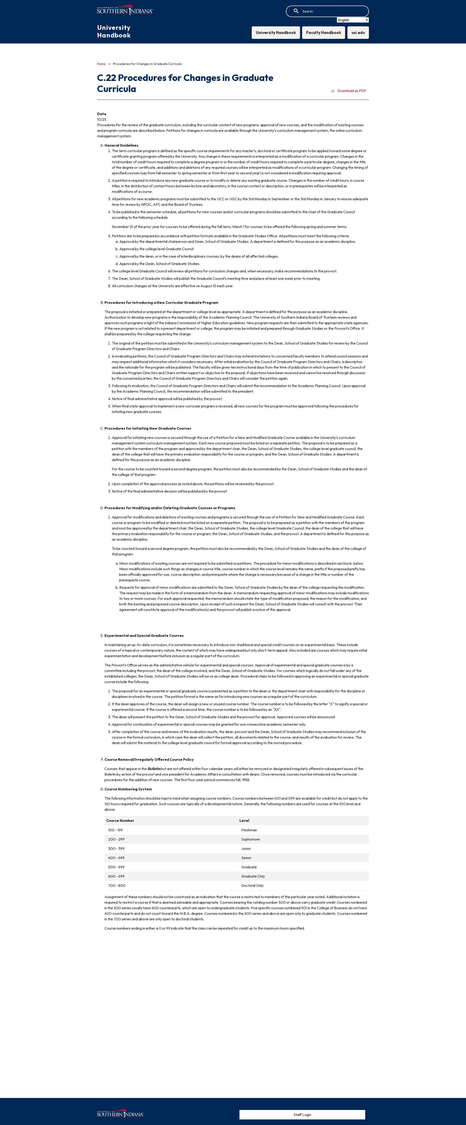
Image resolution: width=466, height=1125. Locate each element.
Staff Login (302, 1114)
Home (101, 64)
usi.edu (358, 32)
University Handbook (273, 32)
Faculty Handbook (322, 32)
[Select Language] (353, 20)
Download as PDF (348, 90)
